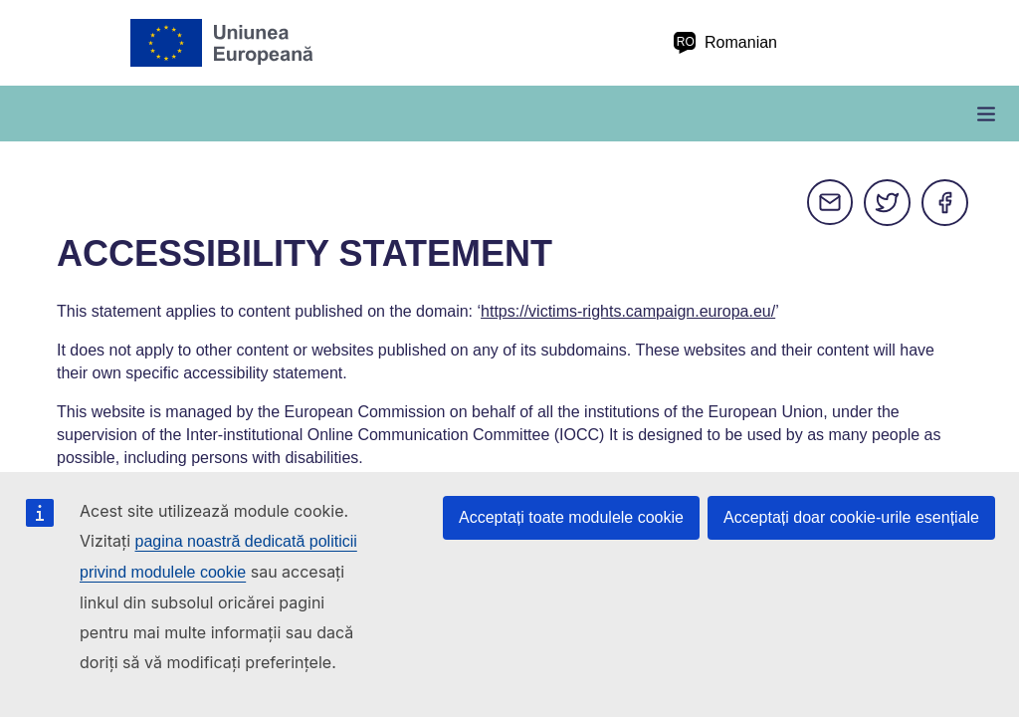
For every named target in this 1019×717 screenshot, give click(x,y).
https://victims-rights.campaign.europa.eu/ (628, 311)
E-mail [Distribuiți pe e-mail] (830, 203)
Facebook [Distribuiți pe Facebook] (945, 203)
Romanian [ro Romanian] (725, 43)
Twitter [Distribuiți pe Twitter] (888, 203)
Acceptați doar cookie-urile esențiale (851, 517)
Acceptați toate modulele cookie (571, 517)
